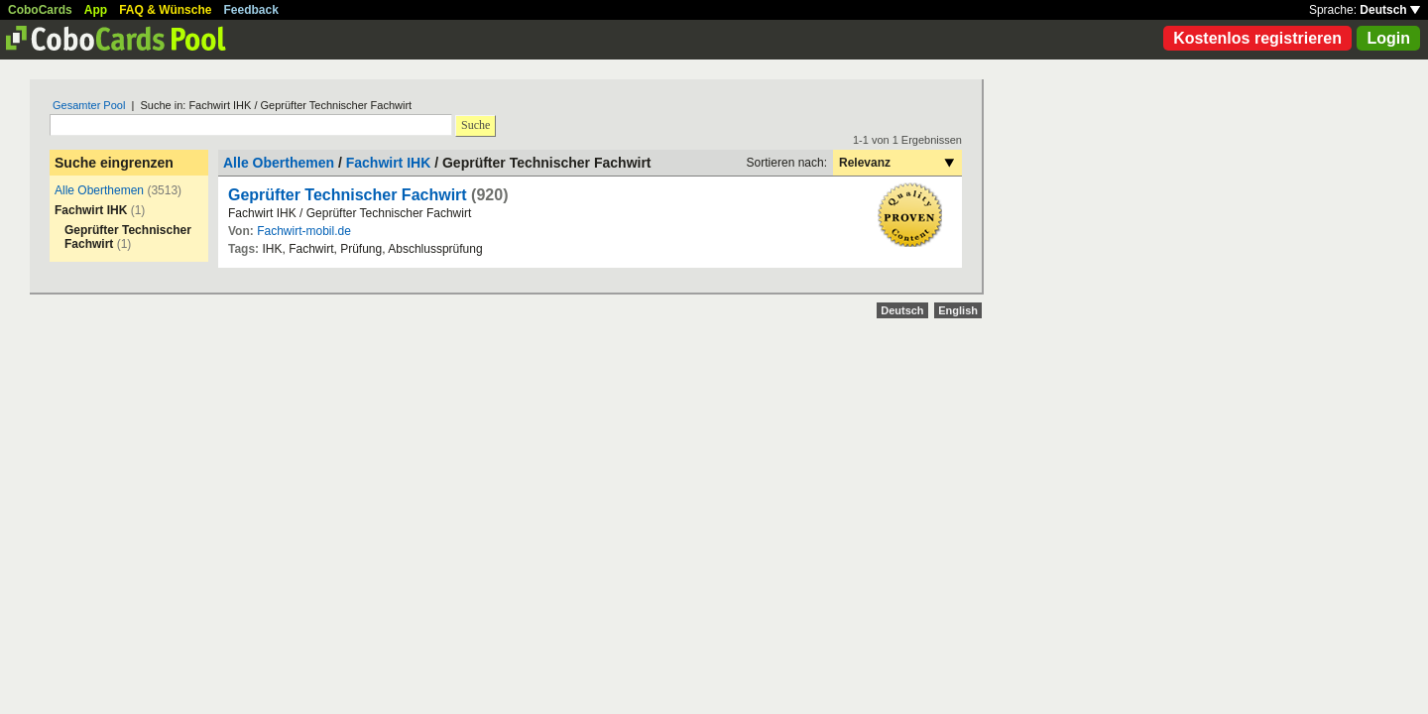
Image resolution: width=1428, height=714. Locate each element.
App (95, 10)
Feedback (251, 10)
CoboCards (40, 10)
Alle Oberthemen (99, 190)
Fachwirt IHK (388, 163)
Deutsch (1390, 10)
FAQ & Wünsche (165, 10)
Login (1388, 38)
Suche (475, 125)
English (958, 310)
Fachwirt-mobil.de (304, 231)
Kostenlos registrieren (1257, 38)
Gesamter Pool (89, 105)
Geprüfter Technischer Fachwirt (347, 194)
